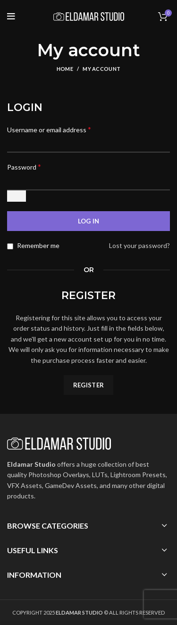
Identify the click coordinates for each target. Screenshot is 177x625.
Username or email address (49, 129)
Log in (89, 221)
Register (88, 385)
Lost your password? (139, 245)
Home (65, 69)
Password (24, 166)
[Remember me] (10, 246)
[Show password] (16, 196)
